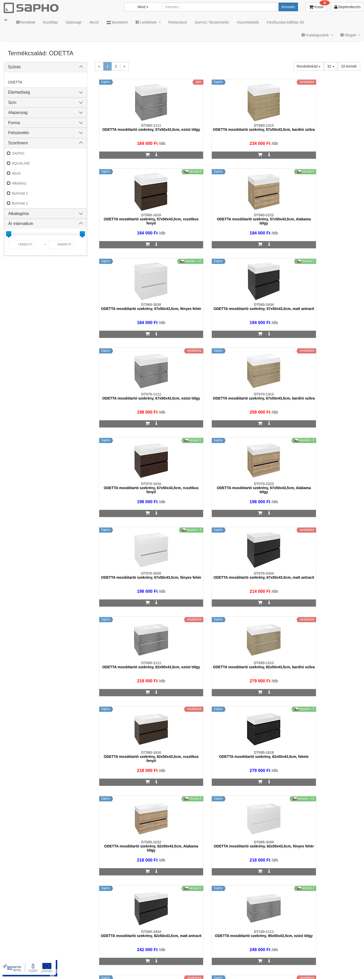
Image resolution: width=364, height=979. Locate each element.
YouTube (343, 969)
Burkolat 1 (20, 193)
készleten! (117, 22)
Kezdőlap (50, 22)
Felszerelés (18, 133)
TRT (129, 969)
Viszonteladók (248, 22)
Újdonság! (73, 22)
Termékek (25, 22)
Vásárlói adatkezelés (219, 969)
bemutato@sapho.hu (150, 948)
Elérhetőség (19, 92)
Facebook (284, 969)
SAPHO (18, 153)
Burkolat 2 (20, 203)
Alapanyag (18, 112)
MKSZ (145, 969)
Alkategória (18, 213)
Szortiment (18, 143)
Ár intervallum (20, 223)
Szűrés (14, 67)
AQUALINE (21, 163)
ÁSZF (162, 969)
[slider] (8, 233)
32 (330, 66)
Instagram (254, 969)
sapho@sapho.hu (26, 948)
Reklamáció (177, 22)
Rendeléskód (309, 66)
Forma (14, 123)
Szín (12, 102)
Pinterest (313, 969)
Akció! (94, 22)
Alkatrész (19, 183)
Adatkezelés (184, 969)
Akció (16, 173)
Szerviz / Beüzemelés (212, 22)
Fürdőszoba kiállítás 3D (285, 22)
